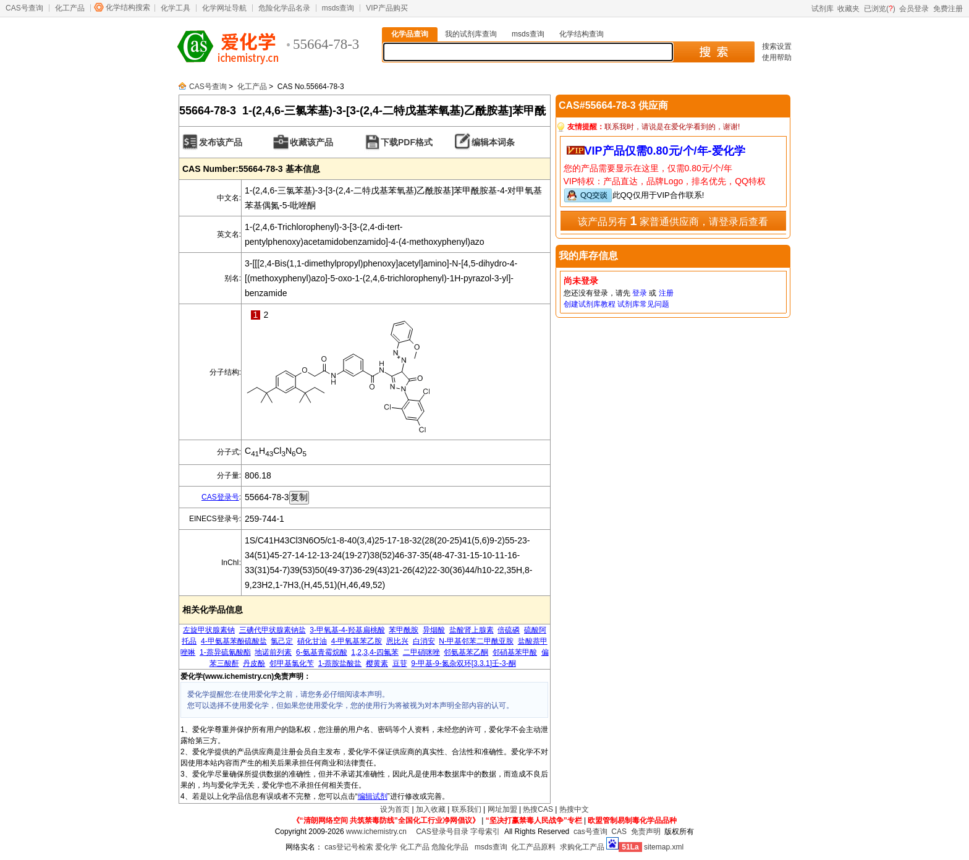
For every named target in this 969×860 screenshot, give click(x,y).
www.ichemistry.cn (376, 831)
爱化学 (386, 847)
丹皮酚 (254, 663)
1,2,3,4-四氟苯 (375, 652)
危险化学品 (449, 847)
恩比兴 (397, 641)
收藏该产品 (311, 142)
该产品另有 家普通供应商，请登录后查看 (673, 221)
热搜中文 (574, 809)
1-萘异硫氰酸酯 (225, 652)
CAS (619, 831)
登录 (639, 293)
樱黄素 (377, 663)
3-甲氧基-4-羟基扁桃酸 (347, 630)
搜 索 (713, 51)
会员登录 (914, 8)
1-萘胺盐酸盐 (340, 663)
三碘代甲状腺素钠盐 (272, 630)
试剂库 (822, 8)
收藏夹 (848, 8)
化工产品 (70, 8)
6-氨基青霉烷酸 (321, 652)
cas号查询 (590, 831)
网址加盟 (502, 809)
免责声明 (646, 831)
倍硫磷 (508, 630)
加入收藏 (431, 809)
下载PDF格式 (407, 142)
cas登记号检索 (348, 847)
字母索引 (485, 831)
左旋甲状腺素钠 (209, 630)
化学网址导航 (224, 8)
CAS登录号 (220, 497)
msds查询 (338, 8)
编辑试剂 (372, 796)
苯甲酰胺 (403, 630)
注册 (666, 293)
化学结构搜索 (128, 7)
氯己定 (282, 641)
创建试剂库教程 (590, 304)
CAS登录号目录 (442, 831)
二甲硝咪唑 (421, 652)
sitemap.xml (663, 847)
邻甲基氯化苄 (291, 663)
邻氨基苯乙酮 (466, 652)
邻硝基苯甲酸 (515, 652)
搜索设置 (777, 46)
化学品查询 (409, 34)
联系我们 (466, 809)
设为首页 (395, 809)
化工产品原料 (533, 847)
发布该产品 (220, 142)
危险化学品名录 (284, 8)
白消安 (424, 641)
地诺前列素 (273, 652)
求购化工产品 (582, 847)
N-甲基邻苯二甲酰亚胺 (476, 641)
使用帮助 (777, 57)
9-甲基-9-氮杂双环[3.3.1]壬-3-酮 (463, 663)
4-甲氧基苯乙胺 (357, 641)
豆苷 (399, 663)
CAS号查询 (24, 8)
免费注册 (948, 8)
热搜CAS (538, 809)
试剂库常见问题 (643, 304)
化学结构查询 (581, 34)
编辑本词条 (493, 142)
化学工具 (175, 8)
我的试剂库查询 (471, 34)
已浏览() (879, 8)
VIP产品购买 (386, 8)
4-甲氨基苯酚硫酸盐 (234, 641)
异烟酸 (434, 630)
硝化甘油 (312, 641)
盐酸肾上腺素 (471, 630)
